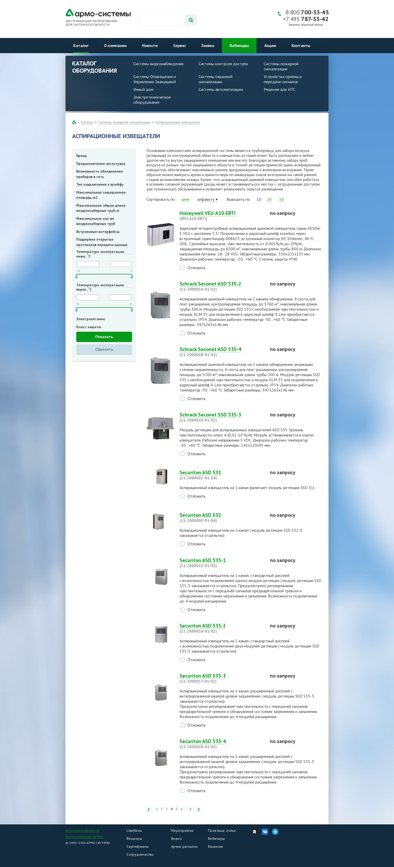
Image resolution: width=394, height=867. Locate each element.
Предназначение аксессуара (100, 163)
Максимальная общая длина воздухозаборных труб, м (100, 208)
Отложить (196, 267)
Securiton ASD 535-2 (222, 628)
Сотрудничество (140, 854)
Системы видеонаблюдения (158, 63)
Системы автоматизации (221, 89)
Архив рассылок (184, 846)
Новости (150, 45)
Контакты (301, 45)
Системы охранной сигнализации (215, 79)
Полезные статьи (222, 830)
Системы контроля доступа (223, 63)
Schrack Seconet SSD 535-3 (222, 417)
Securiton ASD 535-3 (222, 678)
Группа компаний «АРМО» (84, 837)
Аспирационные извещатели (177, 122)
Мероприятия (182, 830)
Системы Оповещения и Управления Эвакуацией (154, 79)
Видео (176, 838)
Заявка (207, 45)
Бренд (81, 155)
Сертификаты (138, 846)
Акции (270, 45)
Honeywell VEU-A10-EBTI (222, 216)
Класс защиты (88, 327)
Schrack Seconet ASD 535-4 (222, 352)
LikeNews (134, 830)
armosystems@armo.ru (82, 830)
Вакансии (215, 846)
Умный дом (143, 89)
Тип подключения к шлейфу (100, 184)
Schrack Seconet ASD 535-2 (222, 286)
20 (269, 199)
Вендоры (134, 838)
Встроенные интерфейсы (97, 231)
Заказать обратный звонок (305, 24)
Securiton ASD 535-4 (222, 744)
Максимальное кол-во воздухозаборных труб (95, 221)
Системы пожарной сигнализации (281, 66)
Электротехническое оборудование (152, 99)
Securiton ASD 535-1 (222, 563)
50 (281, 199)
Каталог (81, 45)
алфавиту (205, 199)
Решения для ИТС (279, 89)
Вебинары (239, 45)
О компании (115, 45)
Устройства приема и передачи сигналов (283, 79)
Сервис (179, 45)
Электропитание (90, 319)
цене (185, 199)
